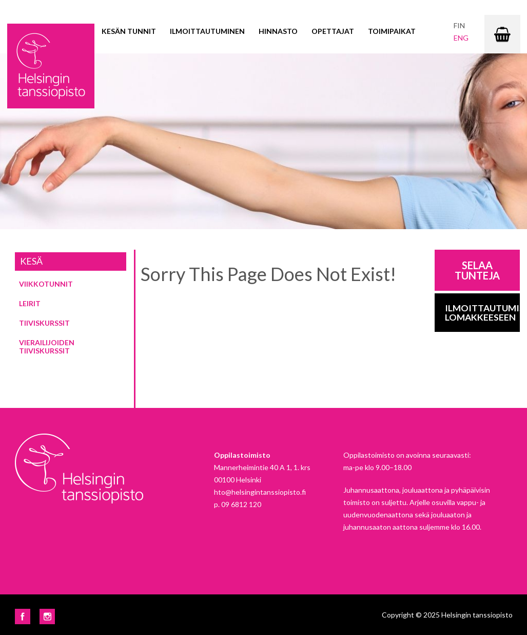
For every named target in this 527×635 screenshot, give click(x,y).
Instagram (47, 616)
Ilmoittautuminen (207, 31)
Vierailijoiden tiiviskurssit (46, 346)
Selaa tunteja (477, 270)
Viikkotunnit (46, 283)
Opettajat (332, 31)
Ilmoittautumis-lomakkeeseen (482, 313)
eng (461, 37)
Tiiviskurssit (44, 323)
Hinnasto (278, 31)
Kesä (31, 261)
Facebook (22, 616)
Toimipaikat (392, 31)
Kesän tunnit (129, 31)
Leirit (30, 303)
